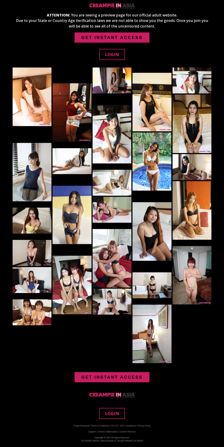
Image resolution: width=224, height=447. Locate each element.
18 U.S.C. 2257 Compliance (123, 426)
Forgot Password (81, 426)
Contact (101, 432)
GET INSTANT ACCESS (112, 37)
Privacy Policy (144, 426)
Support (92, 432)
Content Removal (128, 432)
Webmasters (112, 432)
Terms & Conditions (100, 426)
